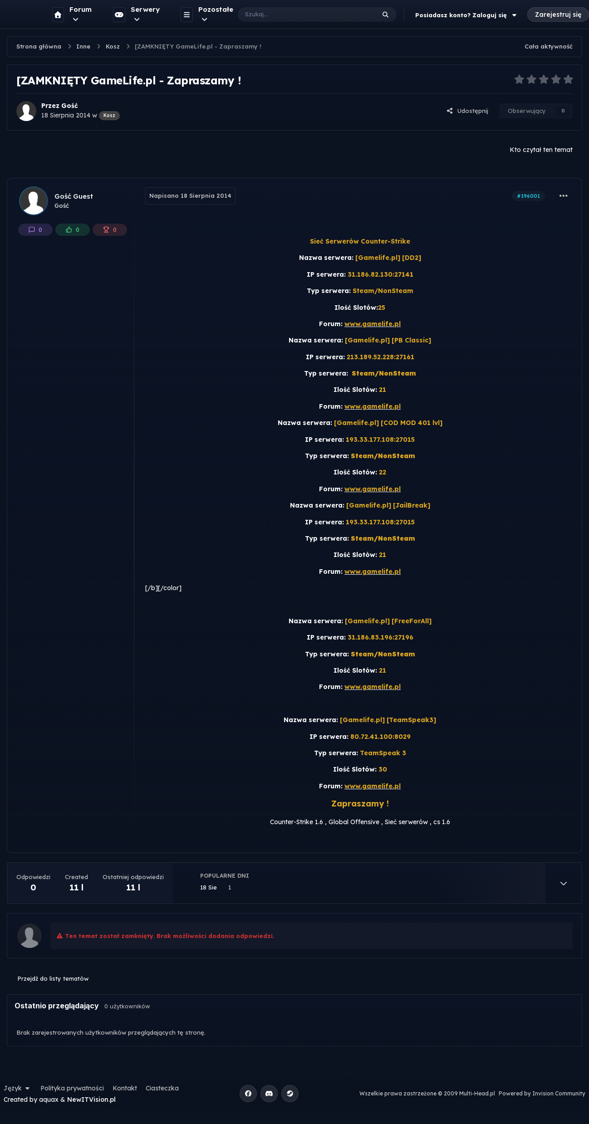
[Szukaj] (297, 14)
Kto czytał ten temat (541, 150)
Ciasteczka (162, 1088)
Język (18, 1088)
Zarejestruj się (558, 14)
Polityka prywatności (72, 1088)
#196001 (528, 196)
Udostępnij (467, 110)
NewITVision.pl (91, 1099)
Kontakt (125, 1088)
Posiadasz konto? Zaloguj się (467, 15)
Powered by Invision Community (542, 1093)
